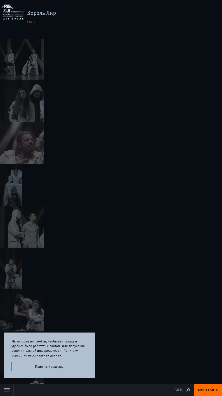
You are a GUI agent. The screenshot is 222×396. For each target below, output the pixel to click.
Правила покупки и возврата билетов (111, 191)
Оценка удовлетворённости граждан (111, 356)
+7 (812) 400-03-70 (111, 182)
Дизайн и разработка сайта (102, 374)
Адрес (178, 389)
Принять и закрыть (49, 367)
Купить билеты (208, 389)
